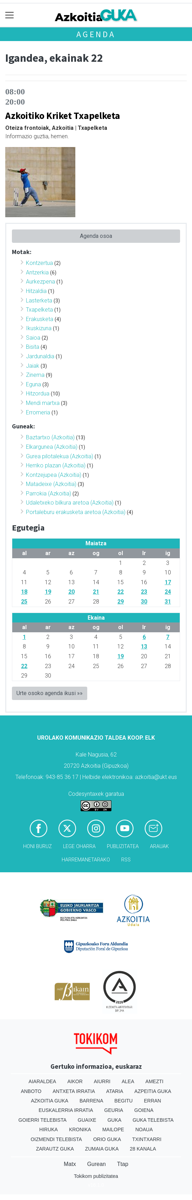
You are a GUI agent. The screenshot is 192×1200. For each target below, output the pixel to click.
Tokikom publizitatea (96, 1176)
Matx (70, 1164)
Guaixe (87, 1120)
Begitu (124, 1101)
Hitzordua (37, 393)
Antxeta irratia (74, 1091)
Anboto (31, 1091)
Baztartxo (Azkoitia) (50, 437)
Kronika (80, 1129)
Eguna (33, 384)
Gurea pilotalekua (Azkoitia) (59, 456)
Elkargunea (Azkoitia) (51, 447)
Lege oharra (79, 846)
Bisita (32, 347)
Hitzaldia (36, 291)
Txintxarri (146, 1139)
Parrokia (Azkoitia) (48, 493)
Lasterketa (39, 300)
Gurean (96, 1164)
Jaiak (32, 365)
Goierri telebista (43, 1120)
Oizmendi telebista (56, 1139)
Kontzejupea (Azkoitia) (53, 475)
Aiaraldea (42, 1081)
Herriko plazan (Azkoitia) (55, 465)
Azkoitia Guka (49, 1101)
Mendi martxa (43, 403)
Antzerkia (37, 272)
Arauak (159, 846)
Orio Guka (107, 1139)
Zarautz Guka (55, 1149)
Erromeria (38, 412)
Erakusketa (39, 319)
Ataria (114, 1091)
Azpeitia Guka (153, 1091)
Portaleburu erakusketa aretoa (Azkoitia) (75, 512)
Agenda (96, 34)
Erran (152, 1101)
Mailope (113, 1129)
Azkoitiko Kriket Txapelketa (62, 115)
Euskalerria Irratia (66, 1110)
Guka (115, 1120)
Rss (126, 860)
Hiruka (48, 1129)
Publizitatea (123, 846)
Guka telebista (152, 1120)
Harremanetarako (86, 860)
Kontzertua (39, 263)
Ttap (122, 1164)
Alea (128, 1081)
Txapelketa (39, 309)
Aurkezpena (40, 281)
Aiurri (102, 1081)
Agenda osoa (96, 236)
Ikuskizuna (39, 328)
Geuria (113, 1110)
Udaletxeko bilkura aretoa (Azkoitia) (70, 502)
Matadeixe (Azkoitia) (51, 484)
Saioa (33, 337)
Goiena (143, 1110)
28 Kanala (143, 1149)
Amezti (154, 1081)
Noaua (144, 1129)
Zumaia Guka (102, 1149)
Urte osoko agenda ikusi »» (49, 693)
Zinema (35, 375)
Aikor (75, 1081)
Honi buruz (37, 846)
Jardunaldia (40, 356)
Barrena (91, 1101)
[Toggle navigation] (9, 15)
